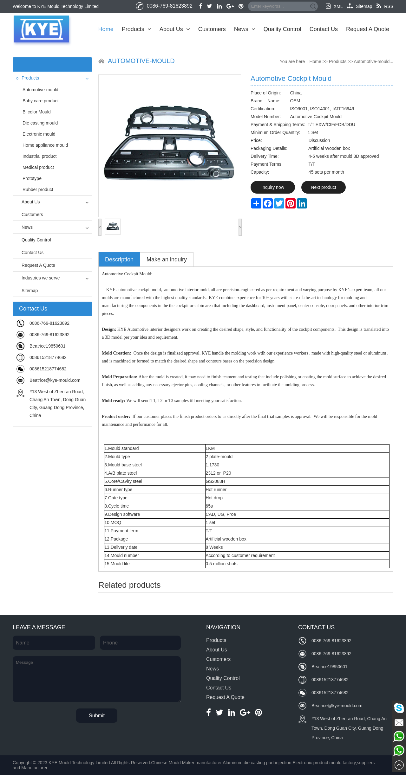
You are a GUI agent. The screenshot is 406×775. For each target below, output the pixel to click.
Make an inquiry (167, 259)
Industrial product (39, 156)
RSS (385, 6)
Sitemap (359, 6)
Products (136, 29)
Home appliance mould (45, 145)
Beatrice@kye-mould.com (55, 380)
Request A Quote (367, 29)
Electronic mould (39, 134)
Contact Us (324, 29)
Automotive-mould (40, 89)
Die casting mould (40, 122)
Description (119, 259)
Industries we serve (38, 277)
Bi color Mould (37, 111)
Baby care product (41, 100)
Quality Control (282, 29)
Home (106, 29)
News (244, 29)
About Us (175, 29)
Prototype (32, 178)
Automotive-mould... (374, 61)
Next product (323, 187)
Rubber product (38, 189)
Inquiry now (272, 187)
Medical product (38, 167)
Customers (212, 29)
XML (334, 6)
